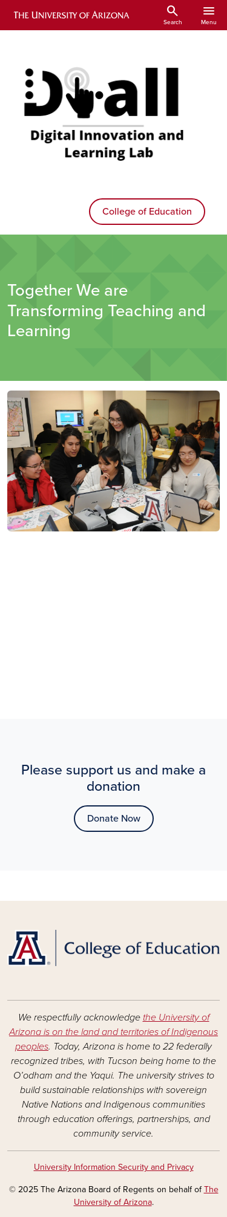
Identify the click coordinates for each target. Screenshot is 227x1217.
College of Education (147, 212)
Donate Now (113, 819)
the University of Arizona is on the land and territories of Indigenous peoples (113, 1032)
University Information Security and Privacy (114, 1167)
